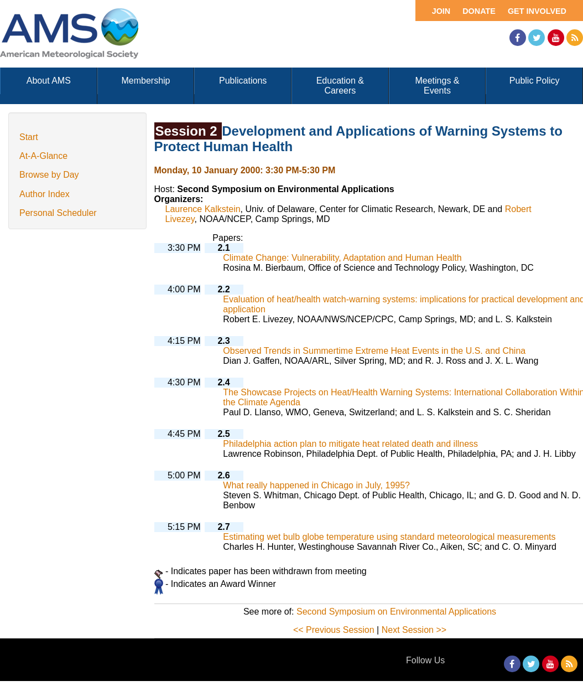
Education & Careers (340, 85)
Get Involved (537, 11)
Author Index (44, 194)
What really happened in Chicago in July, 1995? (316, 485)
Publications (243, 80)
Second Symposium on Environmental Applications (396, 611)
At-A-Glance (43, 156)
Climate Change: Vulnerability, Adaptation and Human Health (342, 257)
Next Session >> (414, 630)
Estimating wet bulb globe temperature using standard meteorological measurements (389, 537)
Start (28, 137)
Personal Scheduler (58, 213)
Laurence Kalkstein (203, 209)
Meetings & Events (437, 85)
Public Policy (534, 80)
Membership (145, 80)
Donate (479, 11)
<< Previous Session (333, 630)
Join (441, 11)
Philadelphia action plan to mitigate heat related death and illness (350, 443)
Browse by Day (49, 174)
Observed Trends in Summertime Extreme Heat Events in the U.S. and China (374, 350)
